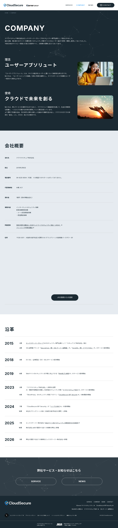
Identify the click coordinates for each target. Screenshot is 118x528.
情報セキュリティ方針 (72, 515)
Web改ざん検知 (64, 373)
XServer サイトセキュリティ (84, 505)
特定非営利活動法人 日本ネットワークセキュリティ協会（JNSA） (39, 225)
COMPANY (80, 5)
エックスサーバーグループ (35, 343)
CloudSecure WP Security (69, 395)
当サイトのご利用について (43, 515)
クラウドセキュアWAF (71, 390)
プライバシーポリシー (30, 515)
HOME (6, 13)
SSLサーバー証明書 (106, 509)
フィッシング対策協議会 (25, 228)
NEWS (90, 5)
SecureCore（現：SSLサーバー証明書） (55, 348)
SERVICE (69, 5)
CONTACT (110, 502)
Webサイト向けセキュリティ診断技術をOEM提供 (62, 423)
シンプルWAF (56, 406)
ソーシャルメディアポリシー (58, 515)
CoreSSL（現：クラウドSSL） (83, 348)
